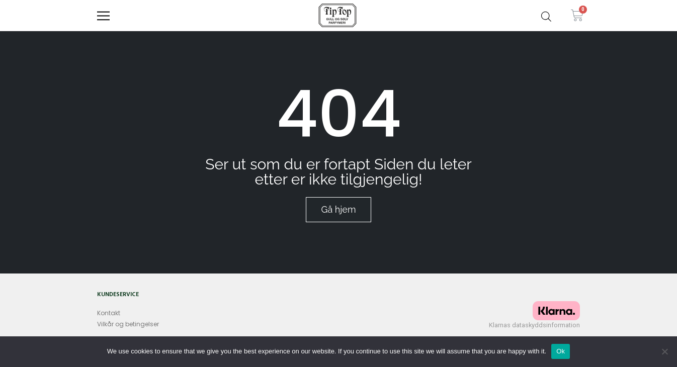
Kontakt (108, 313)
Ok (560, 351)
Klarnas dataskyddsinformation (534, 325)
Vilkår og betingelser (128, 324)
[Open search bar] (546, 15)
